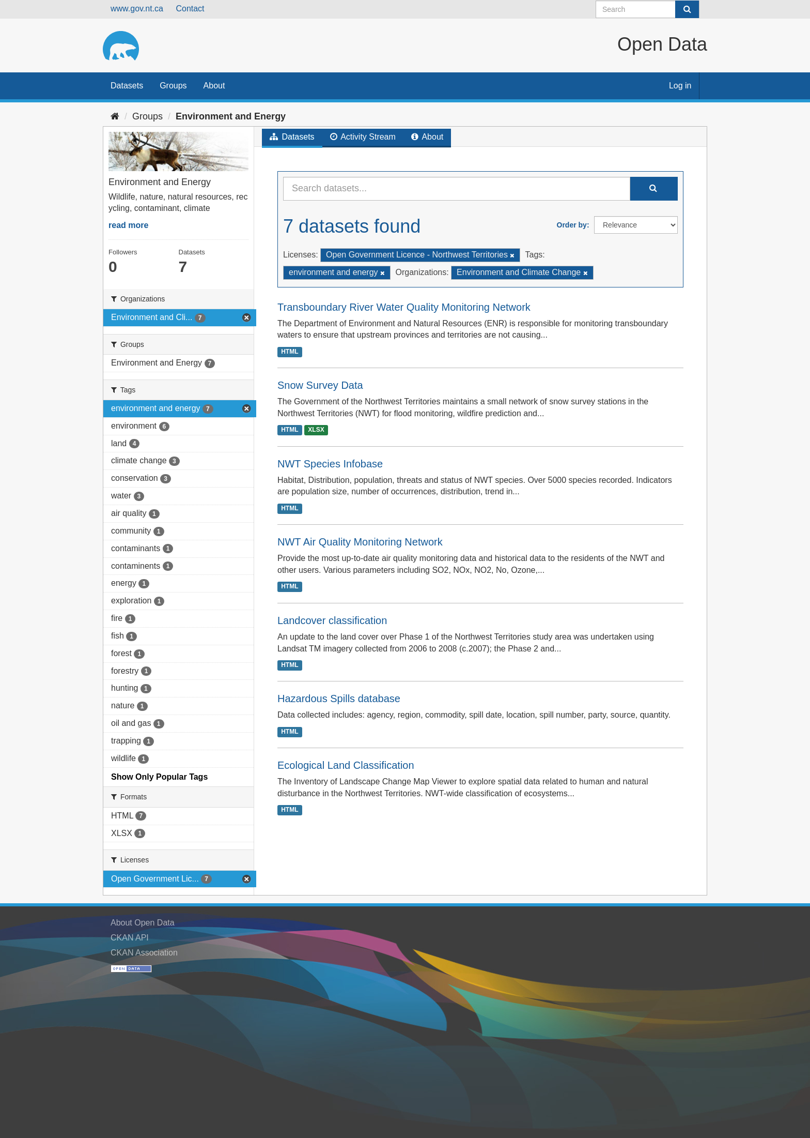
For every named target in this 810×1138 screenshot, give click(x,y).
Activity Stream (363, 136)
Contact (190, 8)
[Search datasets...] (456, 189)
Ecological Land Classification (345, 765)
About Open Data (143, 922)
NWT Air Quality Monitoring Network (360, 542)
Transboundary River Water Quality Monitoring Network (404, 307)
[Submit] (687, 9)
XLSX (316, 430)
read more (128, 225)
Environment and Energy (231, 116)
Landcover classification (332, 620)
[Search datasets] (647, 9)
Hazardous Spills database (338, 698)
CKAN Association (144, 952)
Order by (572, 225)
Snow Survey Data (320, 385)
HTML (289, 351)
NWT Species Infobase (330, 463)
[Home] (115, 116)
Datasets (127, 85)
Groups (173, 85)
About (214, 85)
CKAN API (130, 937)
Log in (680, 85)
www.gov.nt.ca (137, 8)
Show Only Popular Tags (159, 776)
